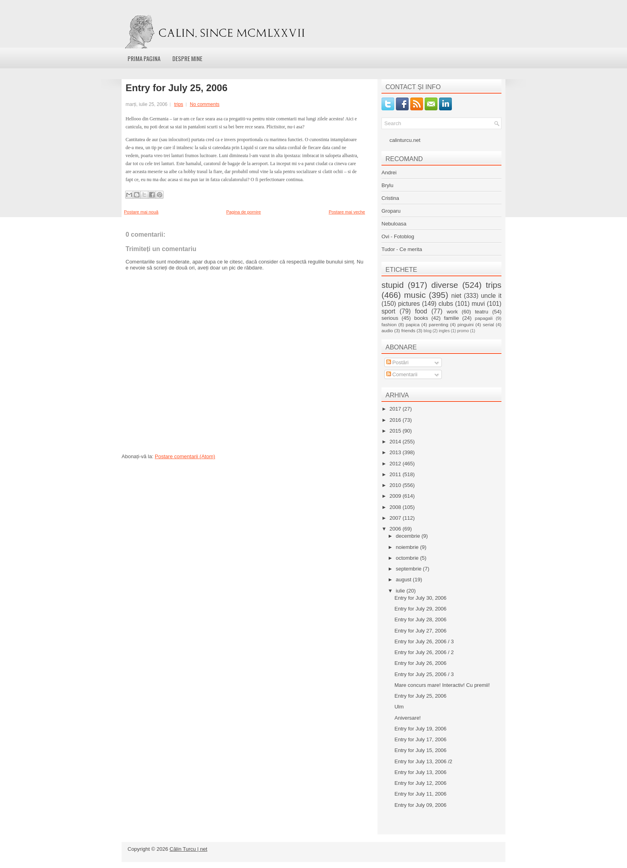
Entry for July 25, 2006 (177, 88)
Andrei (389, 173)
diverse (444, 284)
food (421, 311)
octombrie (408, 558)
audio (387, 330)
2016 (396, 420)
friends (408, 330)
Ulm (398, 707)
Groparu (391, 211)
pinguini (465, 324)
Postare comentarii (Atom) (185, 456)
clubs (446, 303)
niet (456, 295)
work (452, 312)
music (414, 294)
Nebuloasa (393, 224)
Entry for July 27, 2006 (420, 631)
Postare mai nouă (141, 212)
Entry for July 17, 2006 (420, 739)
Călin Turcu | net (188, 849)
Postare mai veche (347, 212)
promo (463, 331)
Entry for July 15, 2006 (420, 750)
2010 (396, 485)
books (421, 318)
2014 (396, 442)
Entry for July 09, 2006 (420, 805)
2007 (396, 518)
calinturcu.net (404, 140)
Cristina (390, 198)
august (404, 580)
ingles (444, 331)
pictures (409, 303)
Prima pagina (144, 58)
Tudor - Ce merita (401, 249)
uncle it (491, 295)
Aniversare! (407, 718)
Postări (397, 362)
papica (412, 324)
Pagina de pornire (243, 212)
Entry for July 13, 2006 (420, 772)
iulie (401, 591)
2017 (396, 409)
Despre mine (187, 58)
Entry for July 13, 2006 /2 (423, 761)
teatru (481, 312)
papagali (484, 318)
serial (488, 324)
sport (388, 311)
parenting (438, 324)
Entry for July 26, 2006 (420, 663)
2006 (396, 529)
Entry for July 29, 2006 (420, 609)
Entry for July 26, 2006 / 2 (423, 652)
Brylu (387, 185)
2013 (396, 452)
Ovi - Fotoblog (397, 236)
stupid (392, 284)
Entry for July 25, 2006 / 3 (423, 674)
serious (389, 318)
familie (451, 318)
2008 (396, 507)
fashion (389, 324)
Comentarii (401, 374)
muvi (478, 303)
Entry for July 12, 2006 (420, 783)
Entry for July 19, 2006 (420, 729)
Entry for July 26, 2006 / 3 (423, 642)
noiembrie (408, 547)
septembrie (409, 569)
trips (178, 104)
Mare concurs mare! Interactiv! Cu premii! (441, 685)
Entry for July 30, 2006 (420, 598)
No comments (205, 104)
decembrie (408, 536)
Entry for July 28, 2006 (420, 620)
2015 (396, 431)
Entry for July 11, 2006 (420, 794)
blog (427, 331)
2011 (396, 474)
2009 (396, 496)
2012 (396, 464)
